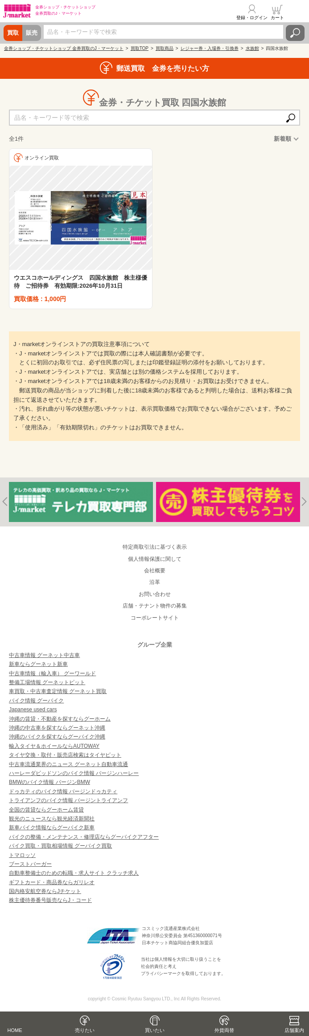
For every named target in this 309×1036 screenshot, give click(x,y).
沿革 (154, 582)
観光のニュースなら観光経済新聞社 (52, 819)
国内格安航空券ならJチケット (45, 891)
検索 (295, 33)
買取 (13, 32)
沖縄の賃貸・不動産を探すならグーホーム (60, 719)
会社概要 (154, 570)
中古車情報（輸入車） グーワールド (52, 673)
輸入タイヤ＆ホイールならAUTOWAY (54, 746)
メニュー (297, 12)
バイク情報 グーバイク (36, 700)
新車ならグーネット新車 (38, 664)
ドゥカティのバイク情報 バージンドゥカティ (63, 791)
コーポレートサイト (155, 618)
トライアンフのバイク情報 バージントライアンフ (68, 800)
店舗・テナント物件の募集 (155, 606)
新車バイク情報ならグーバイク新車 (52, 827)
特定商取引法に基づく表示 (155, 547)
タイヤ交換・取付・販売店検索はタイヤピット (65, 755)
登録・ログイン (252, 17)
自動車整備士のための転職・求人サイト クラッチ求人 (74, 873)
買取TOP (139, 48)
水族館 (252, 48)
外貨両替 (224, 1030)
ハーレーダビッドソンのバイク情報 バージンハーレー (74, 773)
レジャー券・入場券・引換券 (210, 48)
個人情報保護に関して (154, 559)
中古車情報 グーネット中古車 (44, 655)
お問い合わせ (155, 594)
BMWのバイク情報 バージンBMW (49, 782)
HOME (15, 1030)
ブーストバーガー (30, 864)
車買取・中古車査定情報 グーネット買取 (58, 691)
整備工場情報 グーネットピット (47, 682)
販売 (31, 32)
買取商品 (164, 48)
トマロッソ (22, 855)
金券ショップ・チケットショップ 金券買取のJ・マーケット (64, 48)
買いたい (155, 1030)
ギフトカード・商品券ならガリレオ (52, 882)
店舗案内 (294, 1030)
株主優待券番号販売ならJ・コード (50, 900)
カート (277, 17)
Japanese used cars (33, 709)
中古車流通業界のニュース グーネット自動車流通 (68, 764)
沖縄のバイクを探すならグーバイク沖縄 (57, 737)
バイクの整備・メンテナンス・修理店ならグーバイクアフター (84, 837)
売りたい (85, 1030)
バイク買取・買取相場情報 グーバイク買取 (60, 846)
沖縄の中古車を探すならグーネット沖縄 (57, 728)
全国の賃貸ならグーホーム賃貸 (46, 810)
